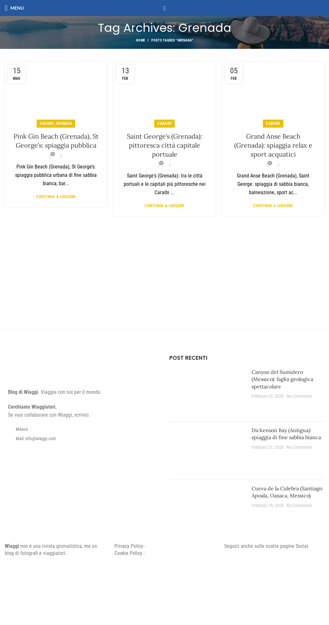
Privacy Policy (128, 546)
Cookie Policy (128, 553)
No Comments (299, 396)
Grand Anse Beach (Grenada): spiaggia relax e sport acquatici (273, 145)
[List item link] (82, 438)
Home (140, 40)
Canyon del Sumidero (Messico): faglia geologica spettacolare (282, 379)
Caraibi (47, 123)
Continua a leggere (56, 197)
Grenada (64, 123)
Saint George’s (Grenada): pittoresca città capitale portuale (164, 145)
